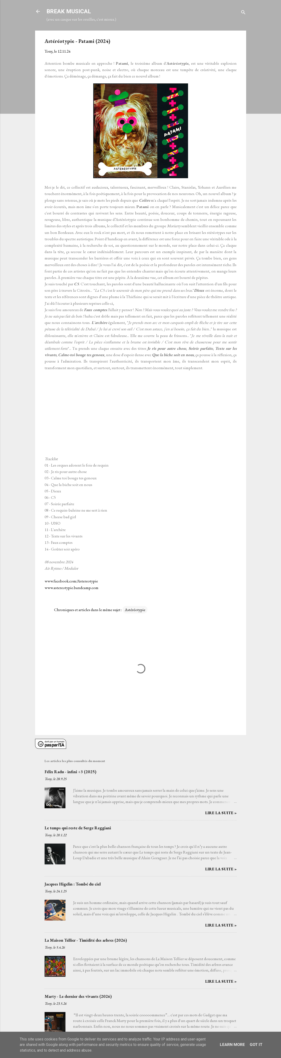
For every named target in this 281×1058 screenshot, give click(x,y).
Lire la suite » (221, 812)
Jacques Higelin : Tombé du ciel (73, 884)
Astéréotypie (135, 609)
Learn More (232, 1044)
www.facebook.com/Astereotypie (71, 581)
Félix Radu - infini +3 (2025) (70, 771)
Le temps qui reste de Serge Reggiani (78, 828)
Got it (256, 1044)
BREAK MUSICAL (68, 11)
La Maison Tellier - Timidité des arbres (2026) (86, 940)
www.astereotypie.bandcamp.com (71, 587)
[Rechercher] (243, 13)
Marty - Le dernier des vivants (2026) (78, 996)
